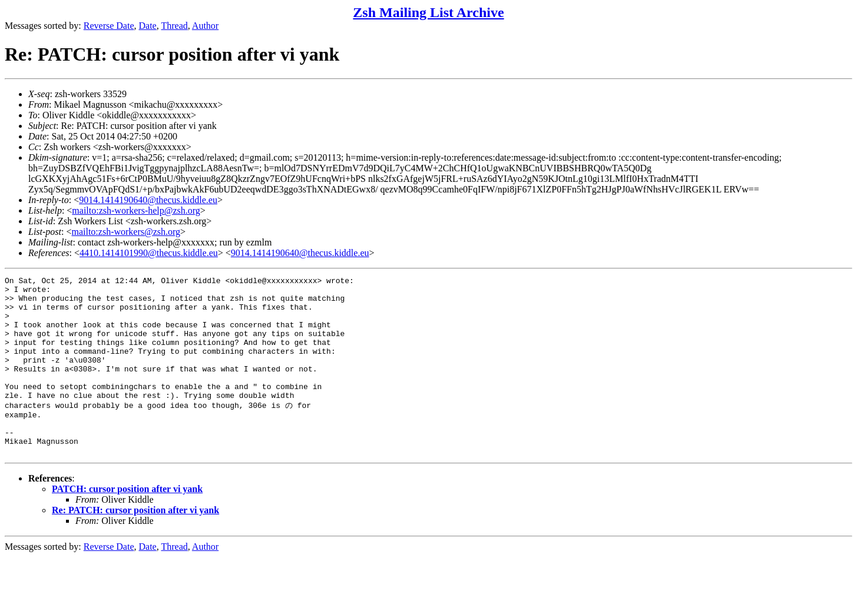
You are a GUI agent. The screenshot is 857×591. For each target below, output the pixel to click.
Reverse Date (109, 26)
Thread (174, 26)
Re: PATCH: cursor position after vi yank (135, 544)
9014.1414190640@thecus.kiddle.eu (148, 200)
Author (205, 26)
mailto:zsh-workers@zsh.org (125, 232)
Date (148, 26)
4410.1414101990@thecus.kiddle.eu (149, 253)
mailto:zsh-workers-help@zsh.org (136, 210)
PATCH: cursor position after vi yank (127, 523)
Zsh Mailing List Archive (428, 12)
